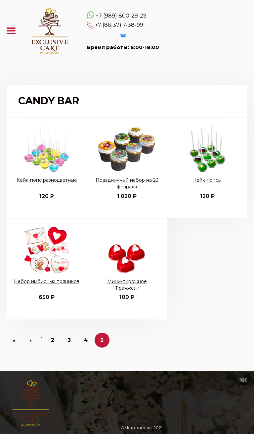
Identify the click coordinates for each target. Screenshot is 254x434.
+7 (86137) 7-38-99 (119, 25)
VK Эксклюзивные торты (123, 36)
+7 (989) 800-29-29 (121, 16)
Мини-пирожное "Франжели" (127, 284)
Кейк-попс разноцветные (47, 180)
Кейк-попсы (207, 180)
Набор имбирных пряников (46, 281)
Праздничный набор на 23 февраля (127, 183)
